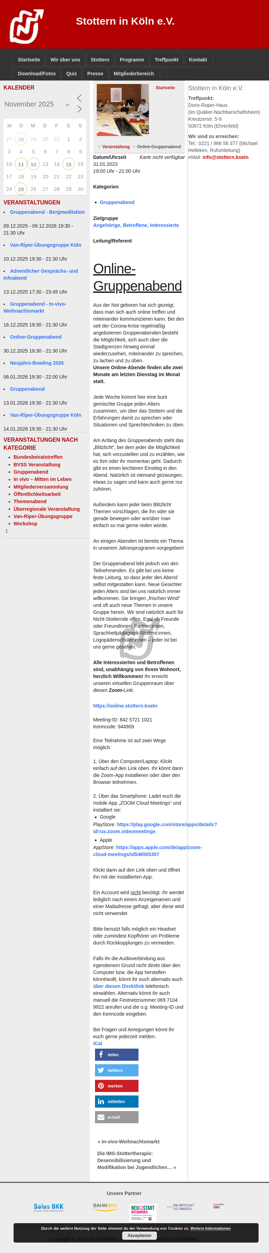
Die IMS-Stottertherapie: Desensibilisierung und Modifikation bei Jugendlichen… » (136, 1160)
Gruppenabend (27, 389)
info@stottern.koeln (225, 157)
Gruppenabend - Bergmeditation (47, 212)
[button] (117, 1055)
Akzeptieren (139, 1235)
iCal (97, 1043)
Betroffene (135, 225)
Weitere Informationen (210, 1228)
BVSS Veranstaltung (37, 464)
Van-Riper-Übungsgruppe (43, 516)
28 (21, 139)
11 (21, 164)
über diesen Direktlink (118, 986)
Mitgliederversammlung (41, 487)
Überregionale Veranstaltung (47, 509)
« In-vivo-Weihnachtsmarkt (129, 1141)
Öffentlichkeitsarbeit (37, 494)
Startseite (165, 87)
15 (69, 164)
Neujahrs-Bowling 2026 (37, 363)
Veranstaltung (115, 146)
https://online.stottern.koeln (125, 706)
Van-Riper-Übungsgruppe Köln (45, 245)
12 (34, 164)
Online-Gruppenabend (36, 337)
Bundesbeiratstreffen (38, 457)
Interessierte (164, 225)
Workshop (25, 523)
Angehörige (106, 225)
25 (21, 189)
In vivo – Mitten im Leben (42, 479)
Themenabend (30, 501)
